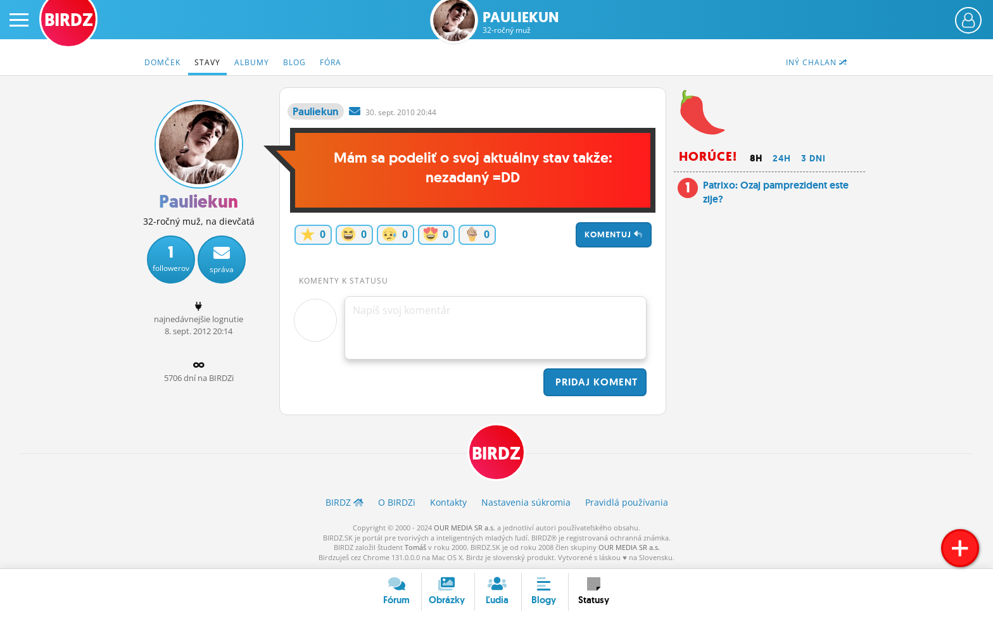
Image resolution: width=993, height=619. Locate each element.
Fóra (330, 62)
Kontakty (448, 503)
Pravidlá (626, 503)
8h (756, 158)
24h (782, 158)
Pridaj (595, 382)
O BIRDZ (396, 503)
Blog (294, 62)
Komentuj (614, 234)
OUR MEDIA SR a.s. (464, 527)
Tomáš (415, 547)
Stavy (207, 62)
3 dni (813, 158)
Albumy (251, 62)
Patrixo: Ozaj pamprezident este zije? (776, 192)
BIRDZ (496, 453)
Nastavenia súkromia (526, 503)
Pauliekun (521, 22)
